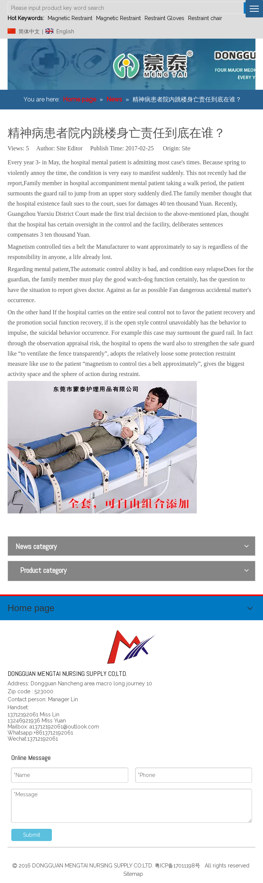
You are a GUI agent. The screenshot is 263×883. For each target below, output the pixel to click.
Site (186, 148)
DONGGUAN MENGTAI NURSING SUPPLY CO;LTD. (93, 866)
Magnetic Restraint (70, 18)
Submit (31, 835)
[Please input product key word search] (126, 8)
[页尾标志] (131, 647)
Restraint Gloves (164, 18)
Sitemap (132, 874)
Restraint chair (205, 18)
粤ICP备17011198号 (179, 866)
